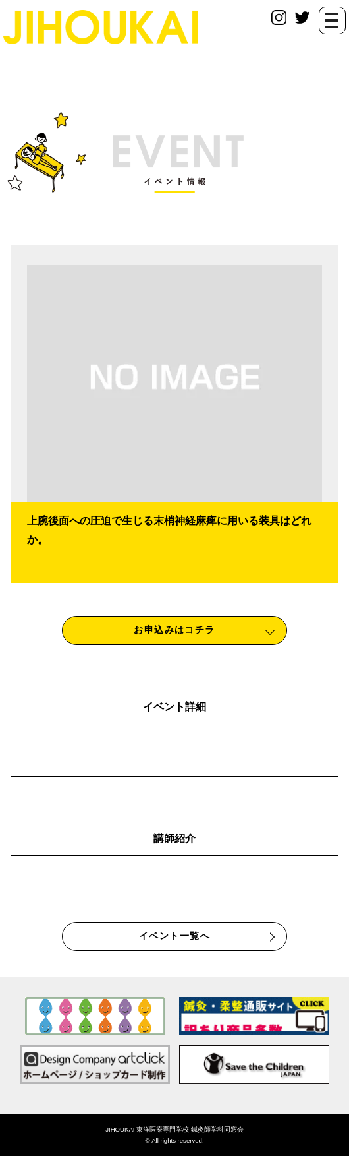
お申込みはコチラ (174, 629)
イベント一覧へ (174, 935)
